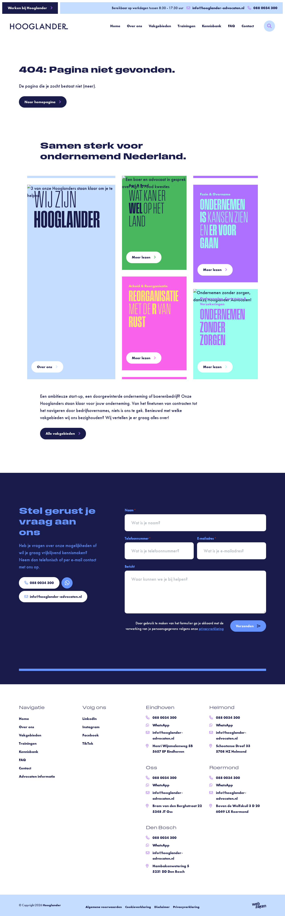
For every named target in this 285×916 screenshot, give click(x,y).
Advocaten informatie (37, 776)
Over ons (134, 26)
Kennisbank (211, 26)
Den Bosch (161, 828)
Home (115, 26)
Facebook (90, 735)
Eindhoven (160, 708)
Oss (151, 768)
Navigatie (32, 708)
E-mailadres (206, 538)
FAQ (231, 26)
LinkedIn (89, 718)
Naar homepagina (42, 102)
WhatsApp (161, 725)
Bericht (129, 566)
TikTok (87, 743)
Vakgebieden (160, 26)
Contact (248, 26)
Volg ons (94, 708)
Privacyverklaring (186, 907)
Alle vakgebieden (63, 433)
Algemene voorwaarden (104, 907)
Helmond (221, 708)
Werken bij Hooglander (30, 8)
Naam (130, 510)
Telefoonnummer (138, 538)
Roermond (224, 768)
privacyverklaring (211, 628)
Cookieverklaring (138, 907)
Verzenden (248, 626)
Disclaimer (162, 907)
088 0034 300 (39, 582)
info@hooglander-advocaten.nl (215, 8)
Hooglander (52, 905)
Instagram (91, 727)
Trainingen (186, 26)
